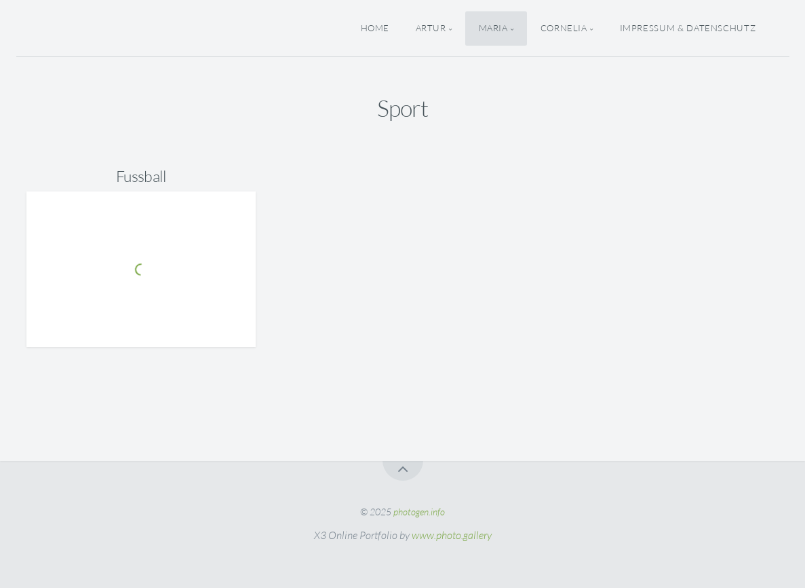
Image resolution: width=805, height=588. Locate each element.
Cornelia (564, 27)
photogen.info (419, 511)
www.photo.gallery (452, 535)
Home (375, 27)
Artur (431, 27)
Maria (493, 27)
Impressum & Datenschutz (688, 27)
